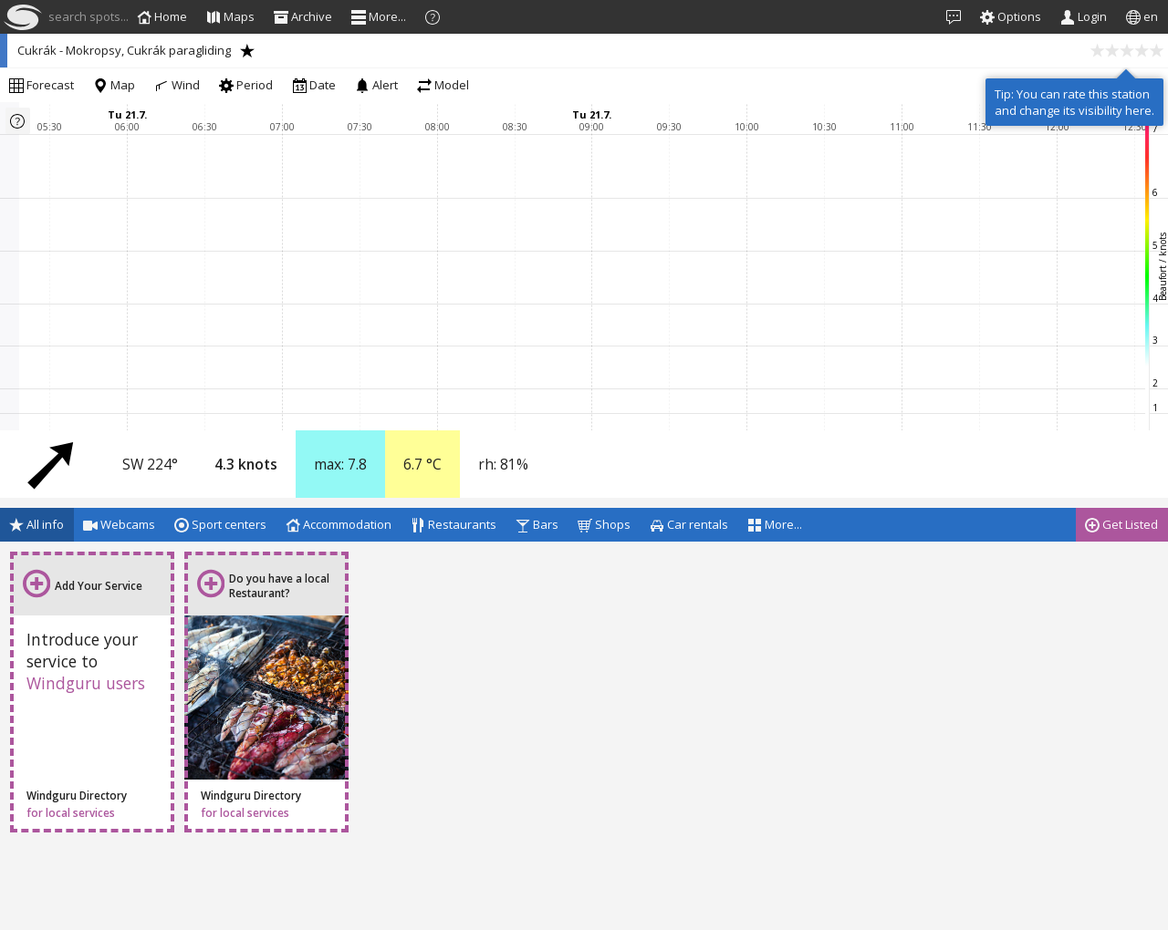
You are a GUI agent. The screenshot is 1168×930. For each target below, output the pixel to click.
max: (340, 464)
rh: (503, 464)
